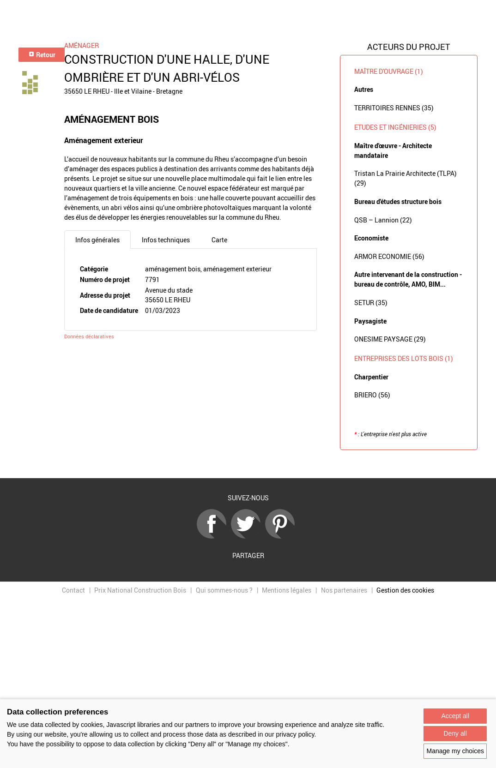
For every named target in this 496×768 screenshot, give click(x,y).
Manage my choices (455, 751)
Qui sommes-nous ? (224, 590)
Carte (219, 239)
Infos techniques (166, 239)
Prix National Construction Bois (140, 590)
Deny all (455, 733)
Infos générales (97, 239)
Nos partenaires (344, 590)
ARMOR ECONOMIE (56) (389, 256)
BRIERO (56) (372, 394)
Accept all (455, 716)
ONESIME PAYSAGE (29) (390, 339)
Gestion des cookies (405, 590)
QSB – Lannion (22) (383, 220)
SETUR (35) (370, 302)
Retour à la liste (248, 464)
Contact (73, 590)
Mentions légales (286, 590)
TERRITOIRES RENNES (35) (394, 107)
